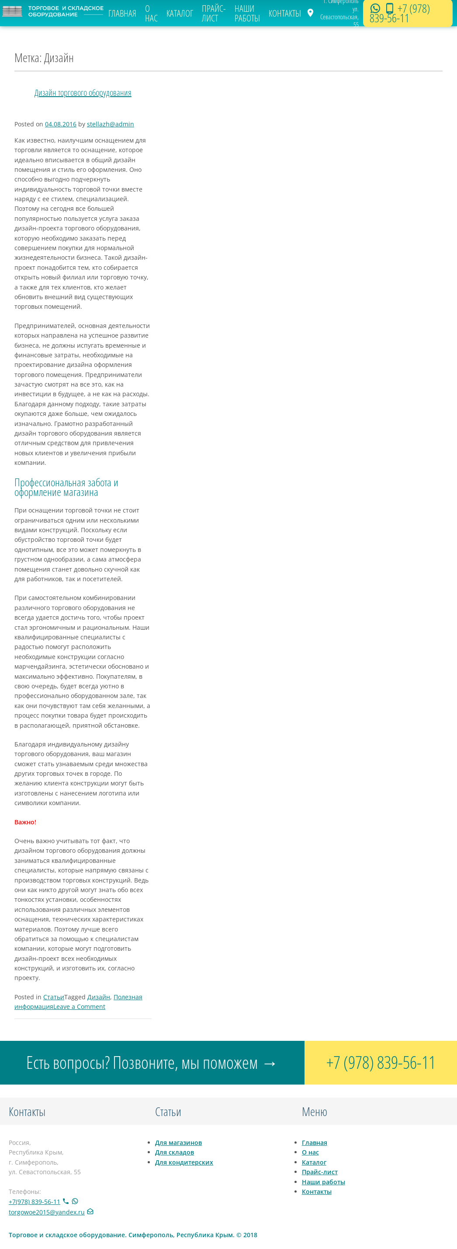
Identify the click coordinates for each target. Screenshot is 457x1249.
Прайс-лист (214, 13)
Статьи (53, 997)
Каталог (179, 13)
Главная (122, 13)
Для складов (174, 1152)
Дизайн (98, 997)
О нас (151, 13)
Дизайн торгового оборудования (83, 92)
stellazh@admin (110, 124)
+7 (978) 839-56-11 (400, 13)
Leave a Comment (79, 1006)
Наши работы (247, 13)
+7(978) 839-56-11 (34, 1201)
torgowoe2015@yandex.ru (47, 1212)
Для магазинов (178, 1142)
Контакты (285, 13)
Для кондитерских (184, 1162)
